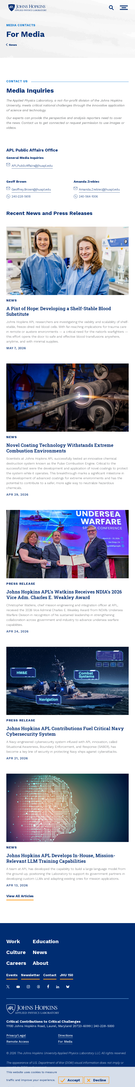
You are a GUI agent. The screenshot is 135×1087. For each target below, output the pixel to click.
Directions (65, 1035)
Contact (49, 975)
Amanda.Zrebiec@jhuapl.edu (99, 189)
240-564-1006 (88, 196)
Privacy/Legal (16, 1035)
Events (12, 975)
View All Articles (20, 896)
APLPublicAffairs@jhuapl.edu (32, 165)
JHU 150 (66, 975)
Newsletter (30, 975)
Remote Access (17, 1041)
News (11, 45)
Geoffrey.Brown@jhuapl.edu (31, 189)
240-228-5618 (21, 196)
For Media (65, 1041)
